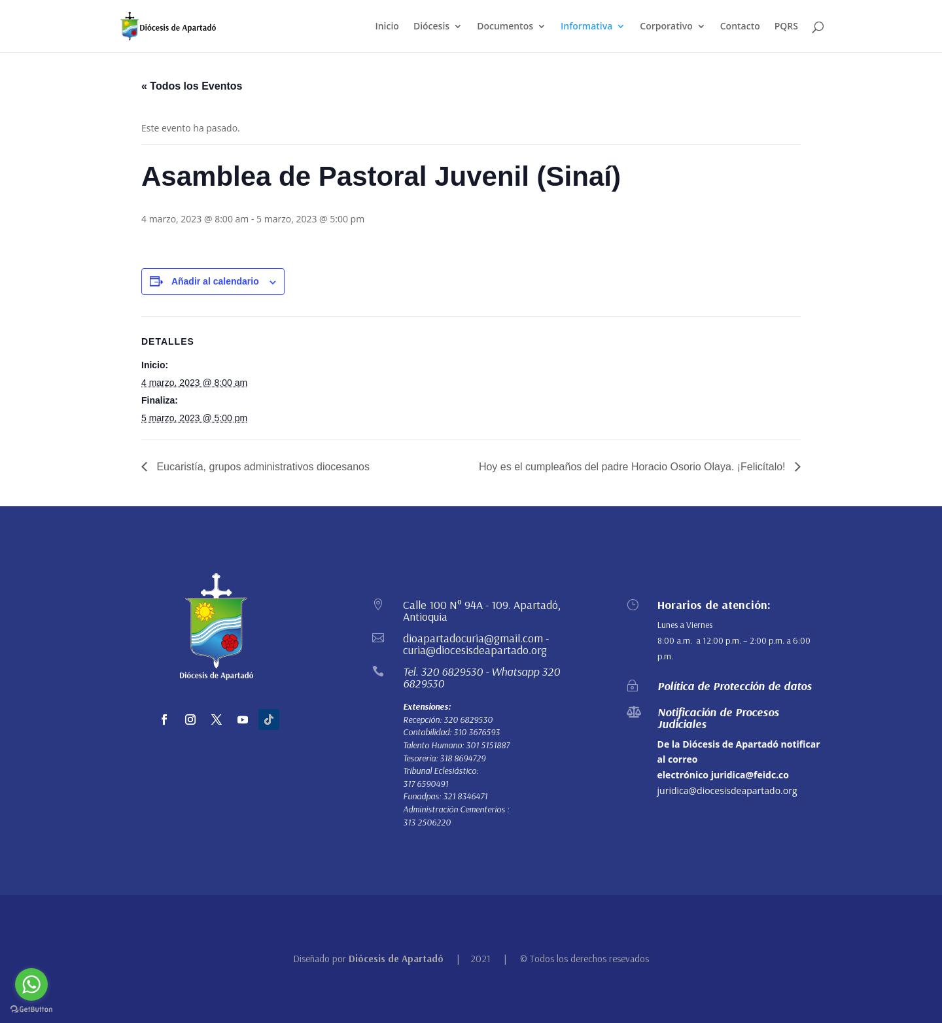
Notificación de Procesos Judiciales (718, 717)
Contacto (740, 27)
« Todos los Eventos (191, 86)
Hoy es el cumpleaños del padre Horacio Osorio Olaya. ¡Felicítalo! (633, 466)
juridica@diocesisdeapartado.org (727, 790)
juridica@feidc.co (750, 775)
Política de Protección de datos (734, 685)
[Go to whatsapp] (31, 984)
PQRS (786, 27)
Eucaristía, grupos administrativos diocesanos (262, 466)
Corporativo (666, 27)
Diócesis (431, 27)
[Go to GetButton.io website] (31, 1009)
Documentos (505, 27)
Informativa (586, 27)
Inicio (386, 27)
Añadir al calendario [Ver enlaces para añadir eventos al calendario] (215, 281)
